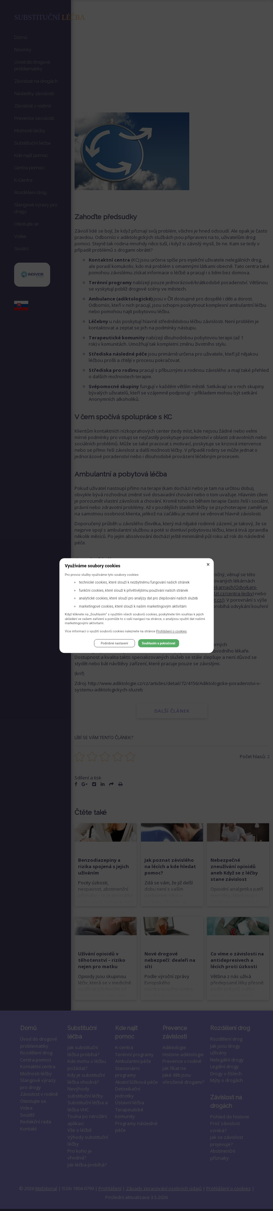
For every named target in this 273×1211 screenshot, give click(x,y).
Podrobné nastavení (114, 643)
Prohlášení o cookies (171, 631)
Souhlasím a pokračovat (158, 643)
